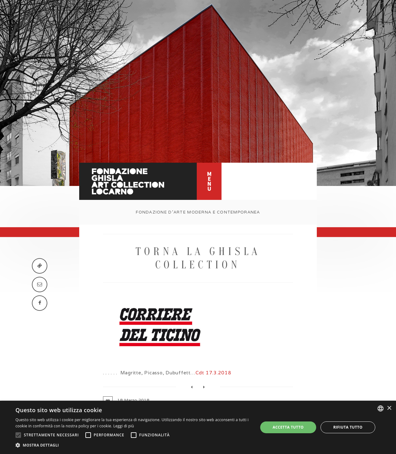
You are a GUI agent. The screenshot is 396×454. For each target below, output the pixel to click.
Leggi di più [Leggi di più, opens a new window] (123, 426)
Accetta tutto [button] (288, 427)
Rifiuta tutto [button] (348, 427)
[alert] (198, 427)
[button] (133, 445)
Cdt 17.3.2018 (213, 373)
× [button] (389, 408)
